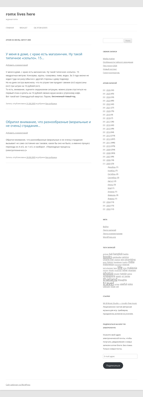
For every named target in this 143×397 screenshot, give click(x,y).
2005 (108, 163)
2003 (108, 205)
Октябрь (112, 174)
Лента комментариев (112, 233)
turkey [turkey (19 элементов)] (116, 284)
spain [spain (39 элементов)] (118, 276)
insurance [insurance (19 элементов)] (118, 264)
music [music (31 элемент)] (111, 270)
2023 (108, 100)
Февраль (112, 195)
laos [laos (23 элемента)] (115, 268)
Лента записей (109, 230)
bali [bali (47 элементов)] (111, 253)
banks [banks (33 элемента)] (125, 254)
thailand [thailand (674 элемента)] (110, 279)
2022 (108, 104)
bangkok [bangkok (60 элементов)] (118, 253)
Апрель (111, 191)
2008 (108, 153)
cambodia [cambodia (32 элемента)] (116, 257)
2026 (108, 90)
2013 (108, 135)
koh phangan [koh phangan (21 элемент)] (108, 268)
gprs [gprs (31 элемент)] (123, 259)
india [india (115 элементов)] (131, 262)
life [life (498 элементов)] (120, 267)
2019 (108, 114)
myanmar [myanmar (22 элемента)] (118, 270)
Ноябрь (111, 170)
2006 (108, 160)
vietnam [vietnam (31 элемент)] (106, 286)
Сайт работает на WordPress (18, 384)
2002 (108, 209)
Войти (105, 226)
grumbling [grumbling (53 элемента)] (130, 259)
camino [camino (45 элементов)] (125, 257)
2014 (108, 132)
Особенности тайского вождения (118, 62)
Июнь (110, 184)
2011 (108, 142)
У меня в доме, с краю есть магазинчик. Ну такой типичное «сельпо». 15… (44, 56)
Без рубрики (51, 103)
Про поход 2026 (110, 65)
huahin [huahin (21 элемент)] (125, 262)
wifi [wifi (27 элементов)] (117, 286)
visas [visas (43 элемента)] (113, 286)
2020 (108, 111)
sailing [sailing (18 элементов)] (129, 274)
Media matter (109, 58)
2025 (108, 93)
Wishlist (23, 28)
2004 (108, 202)
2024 (108, 97)
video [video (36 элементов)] (130, 284)
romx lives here (20, 14)
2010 (108, 146)
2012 (108, 139)
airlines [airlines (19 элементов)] (105, 254)
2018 (108, 118)
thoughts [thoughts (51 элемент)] (122, 279)
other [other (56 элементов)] (125, 270)
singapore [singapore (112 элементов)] (109, 276)
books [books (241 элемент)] (107, 257)
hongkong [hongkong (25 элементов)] (118, 262)
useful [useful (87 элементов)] (123, 284)
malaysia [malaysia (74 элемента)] (132, 267)
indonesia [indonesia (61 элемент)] (108, 264)
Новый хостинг (110, 69)
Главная (10, 28)
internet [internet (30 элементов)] (125, 264)
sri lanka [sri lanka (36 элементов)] (126, 276)
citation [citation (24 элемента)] (117, 259)
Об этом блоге (40, 28)
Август (111, 181)
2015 (108, 128)
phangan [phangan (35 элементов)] (132, 270)
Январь (111, 198)
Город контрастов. (111, 72)
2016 (108, 125)
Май (110, 188)
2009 (108, 149)
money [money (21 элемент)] (105, 270)
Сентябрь (112, 177)
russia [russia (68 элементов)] (123, 273)
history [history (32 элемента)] (110, 262)
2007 (108, 156)
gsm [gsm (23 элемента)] (104, 262)
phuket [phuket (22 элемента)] (116, 274)
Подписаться (113, 365)
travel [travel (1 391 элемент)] (108, 283)
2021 (108, 107)
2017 (108, 121)
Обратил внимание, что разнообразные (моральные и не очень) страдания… (48, 124)
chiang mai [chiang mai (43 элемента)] (108, 259)
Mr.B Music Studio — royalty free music (120, 303)
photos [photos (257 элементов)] (108, 273)
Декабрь (112, 167)
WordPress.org (109, 237)
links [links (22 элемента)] (125, 268)
